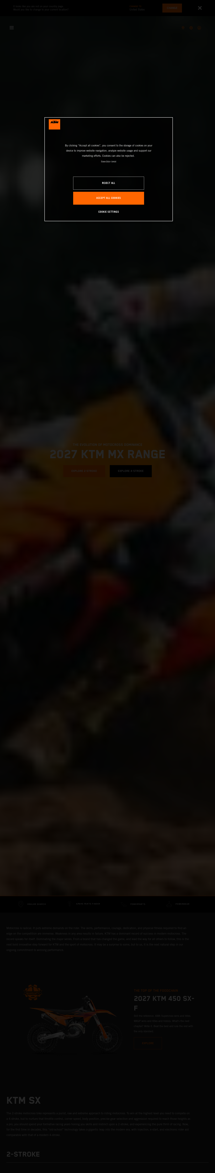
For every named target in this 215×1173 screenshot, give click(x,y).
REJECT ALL (108, 183)
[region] (108, 169)
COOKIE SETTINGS (108, 211)
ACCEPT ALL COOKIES (108, 198)
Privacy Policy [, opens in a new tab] (106, 161)
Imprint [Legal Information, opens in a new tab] (113, 161)
